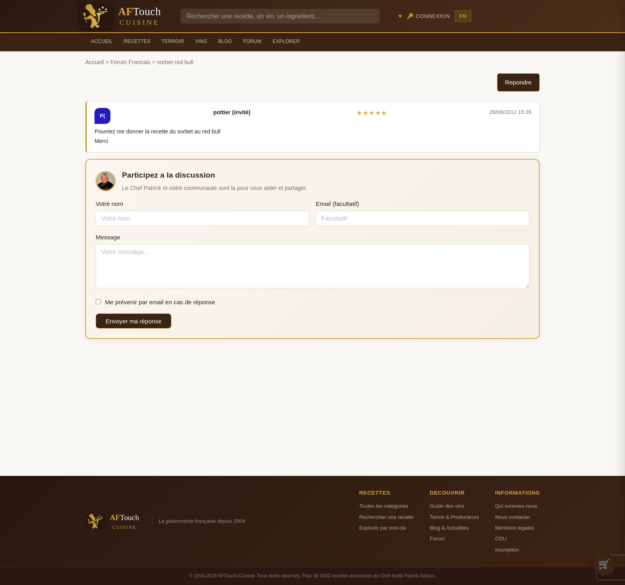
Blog (225, 41)
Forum (252, 41)
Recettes (137, 41)
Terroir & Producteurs (454, 517)
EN (462, 16)
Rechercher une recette (386, 517)
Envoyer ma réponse (133, 321)
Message (108, 237)
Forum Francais (130, 62)
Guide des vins (447, 506)
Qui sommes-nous (516, 506)
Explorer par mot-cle (382, 528)
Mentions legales (514, 528)
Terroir (172, 41)
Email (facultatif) (337, 203)
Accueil (102, 41)
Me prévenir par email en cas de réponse (155, 302)
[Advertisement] (312, 407)
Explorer (286, 41)
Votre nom (109, 203)
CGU (501, 539)
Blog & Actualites (449, 528)
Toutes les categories (383, 506)
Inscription (507, 550)
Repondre (518, 82)
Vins (201, 41)
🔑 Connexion (428, 16)
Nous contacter (512, 517)
